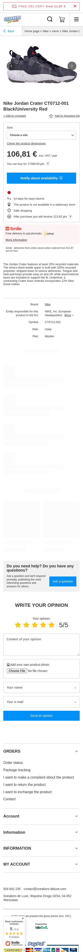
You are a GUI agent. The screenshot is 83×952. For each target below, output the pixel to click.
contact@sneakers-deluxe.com (45, 889)
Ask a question (63, 581)
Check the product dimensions (26, 143)
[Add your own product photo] (36, 670)
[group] (41, 66)
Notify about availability (41, 178)
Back (8, 31)
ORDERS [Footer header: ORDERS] (11, 751)
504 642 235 (12, 889)
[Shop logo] (12, 19)
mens (55, 31)
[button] (11, 66)
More (67, 315)
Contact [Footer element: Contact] (9, 799)
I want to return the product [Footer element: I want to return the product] (24, 785)
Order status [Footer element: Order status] (13, 763)
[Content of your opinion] (41, 645)
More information (16, 239)
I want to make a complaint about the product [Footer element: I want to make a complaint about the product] (38, 777)
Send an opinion (41, 715)
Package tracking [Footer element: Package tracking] (17, 770)
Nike (45, 31)
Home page (32, 31)
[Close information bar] (75, 6)
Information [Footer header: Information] (14, 832)
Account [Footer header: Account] (11, 816)
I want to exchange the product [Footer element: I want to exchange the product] (27, 792)
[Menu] (76, 19)
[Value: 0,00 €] (62, 19)
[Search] (49, 19)
